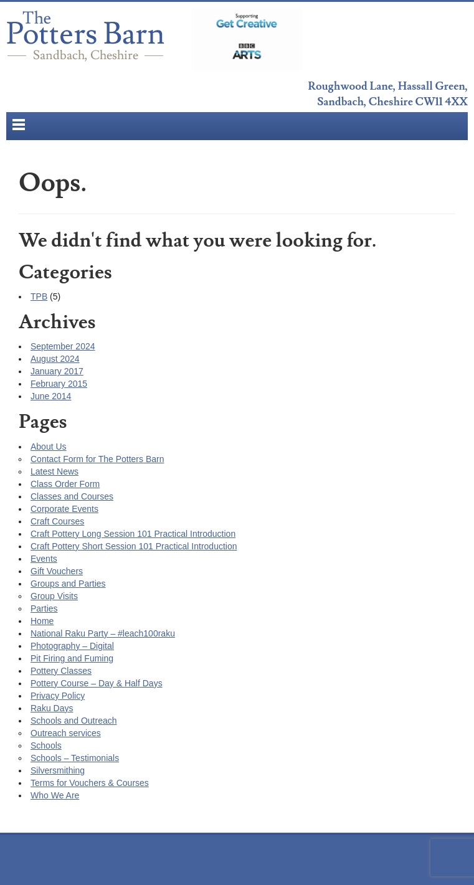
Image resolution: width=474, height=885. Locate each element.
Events (44, 559)
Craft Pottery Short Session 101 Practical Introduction (134, 546)
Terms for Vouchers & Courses (90, 783)
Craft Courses (57, 521)
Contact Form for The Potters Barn (97, 459)
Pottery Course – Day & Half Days (97, 683)
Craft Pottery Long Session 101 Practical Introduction (133, 534)
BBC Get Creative (246, 39)
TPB (39, 296)
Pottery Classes (61, 671)
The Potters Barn (87, 39)
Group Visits (54, 596)
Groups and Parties (68, 584)
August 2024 (55, 359)
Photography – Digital (72, 646)
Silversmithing (58, 770)
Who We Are (55, 795)
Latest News (54, 471)
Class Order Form (65, 484)
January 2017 (57, 371)
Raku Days (52, 708)
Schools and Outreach (74, 721)
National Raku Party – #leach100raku (103, 633)
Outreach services (66, 733)
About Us (49, 447)
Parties (44, 608)
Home (42, 621)
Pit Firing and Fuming (72, 658)
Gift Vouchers (57, 571)
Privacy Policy (58, 696)
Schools (46, 745)
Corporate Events (64, 509)
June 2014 (51, 396)
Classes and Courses (72, 496)
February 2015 (59, 384)
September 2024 (63, 346)
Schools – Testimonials (75, 758)
